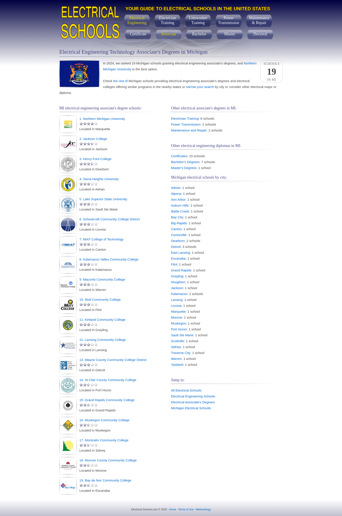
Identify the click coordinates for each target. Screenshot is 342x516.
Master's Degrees (184, 168)
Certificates (179, 156)
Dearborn (178, 241)
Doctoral (260, 34)
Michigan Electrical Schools (191, 408)
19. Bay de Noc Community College (105, 480)
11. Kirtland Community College (102, 319)
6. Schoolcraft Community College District (109, 219)
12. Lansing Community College (102, 340)
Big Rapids (179, 223)
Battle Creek (180, 211)
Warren (176, 359)
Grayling (177, 276)
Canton (176, 229)
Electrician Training (185, 118)
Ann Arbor (178, 199)
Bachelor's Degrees (185, 162)
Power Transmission (185, 124)
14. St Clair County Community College (107, 380)
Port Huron (179, 329)
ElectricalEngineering (137, 20)
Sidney (176, 347)
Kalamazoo (179, 294)
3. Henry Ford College (95, 159)
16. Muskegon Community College (104, 420)
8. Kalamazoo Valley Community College (109, 259)
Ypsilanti (177, 364)
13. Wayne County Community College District (113, 360)
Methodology (203, 509)
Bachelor (199, 34)
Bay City (177, 217)
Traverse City (180, 353)
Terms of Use (186, 509)
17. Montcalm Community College (103, 440)
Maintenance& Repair (259, 20)
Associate (168, 34)
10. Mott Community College (100, 299)
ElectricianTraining (167, 20)
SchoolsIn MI (271, 71)
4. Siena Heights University (99, 179)
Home (172, 509)
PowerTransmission (228, 20)
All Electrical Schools (186, 390)
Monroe (176, 317)
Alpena (176, 193)
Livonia (176, 305)
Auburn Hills (180, 205)
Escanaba (178, 258)
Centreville (178, 235)
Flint (174, 264)
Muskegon (178, 323)
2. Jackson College (93, 139)
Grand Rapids (181, 270)
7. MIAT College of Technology (101, 239)
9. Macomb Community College (102, 279)
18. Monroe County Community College (108, 460)
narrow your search (200, 87)
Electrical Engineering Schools (193, 396)
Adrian (175, 188)
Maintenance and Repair (189, 130)
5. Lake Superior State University (103, 199)
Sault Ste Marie (182, 335)
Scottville (177, 341)
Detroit (176, 247)
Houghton (178, 282)
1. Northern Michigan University (102, 119)
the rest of (120, 81)
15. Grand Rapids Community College (107, 400)
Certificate (138, 34)
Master (229, 34)
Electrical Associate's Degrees (193, 402)
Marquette (178, 311)
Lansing (177, 300)
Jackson (177, 288)
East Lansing (180, 252)
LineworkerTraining (198, 20)
